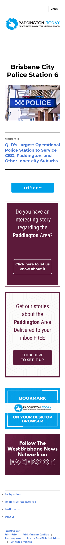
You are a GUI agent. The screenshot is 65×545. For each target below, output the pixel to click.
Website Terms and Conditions (36, 534)
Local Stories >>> (32, 187)
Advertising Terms (13, 538)
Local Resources (12, 509)
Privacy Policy (11, 534)
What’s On (9, 516)
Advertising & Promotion (21, 541)
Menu (54, 9)
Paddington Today (12, 530)
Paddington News (13, 494)
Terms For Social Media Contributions (43, 538)
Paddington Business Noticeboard (20, 501)
